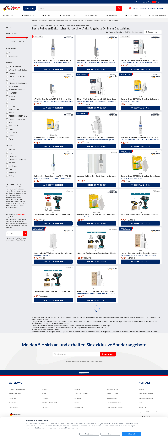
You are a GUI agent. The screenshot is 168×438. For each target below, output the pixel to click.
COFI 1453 (13, 126)
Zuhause (34, 25)
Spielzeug (113, 15)
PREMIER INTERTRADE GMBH (21, 116)
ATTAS (12, 106)
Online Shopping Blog (143, 2)
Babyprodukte (13, 407)
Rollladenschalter (83, 25)
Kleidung (77, 389)
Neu (10, 53)
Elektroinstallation (58, 25)
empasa (12, 96)
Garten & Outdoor (112, 393)
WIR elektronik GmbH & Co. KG (21, 70)
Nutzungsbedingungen (146, 398)
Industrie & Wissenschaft (49, 403)
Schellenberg (14, 80)
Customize (89, 434)
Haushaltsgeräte (159, 15)
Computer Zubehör (69, 15)
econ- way (13, 132)
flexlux (11, 113)
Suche (119, 8)
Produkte (49, 25)
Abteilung (29, 8)
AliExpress (13, 156)
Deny (110, 434)
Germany (15, 414)
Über (140, 403)
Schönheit (45, 389)
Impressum (142, 412)
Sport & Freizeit (134, 15)
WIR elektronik (15, 67)
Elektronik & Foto (112, 389)
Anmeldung (25, 233)
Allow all (131, 434)
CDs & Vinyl (45, 407)
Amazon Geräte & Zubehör (17, 389)
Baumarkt (42, 25)
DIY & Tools (78, 398)
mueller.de (13, 166)
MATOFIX (13, 93)
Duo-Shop (13, 169)
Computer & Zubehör (81, 393)
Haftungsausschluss (153, 412)
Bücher (44, 393)
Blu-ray (77, 403)
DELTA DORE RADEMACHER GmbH (23, 76)
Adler (11, 129)
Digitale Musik (79, 407)
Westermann (14, 109)
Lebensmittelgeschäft (113, 403)
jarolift (11, 103)
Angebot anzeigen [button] (53, 69)
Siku (10, 122)
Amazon (12, 149)
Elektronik (8, 15)
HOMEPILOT (14, 73)
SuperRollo (13, 86)
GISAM (12, 99)
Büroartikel (92, 15)
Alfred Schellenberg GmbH (20, 83)
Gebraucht (13, 56)
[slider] (7, 38)
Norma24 (12, 172)
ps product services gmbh (19, 119)
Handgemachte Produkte (115, 407)
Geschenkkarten (112, 398)
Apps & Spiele (13, 398)
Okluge (12, 176)
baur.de (12, 163)
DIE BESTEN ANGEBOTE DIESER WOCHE (146, 8)
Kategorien (142, 407)
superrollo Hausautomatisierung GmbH (24, 90)
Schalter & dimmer (71, 25)
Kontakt (141, 389)
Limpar (11, 136)
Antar (11, 139)
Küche (47, 15)
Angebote (157, 2)
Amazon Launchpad (15, 393)
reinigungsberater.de (17, 159)
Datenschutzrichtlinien (146, 393)
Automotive (29, 15)
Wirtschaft (45, 398)
